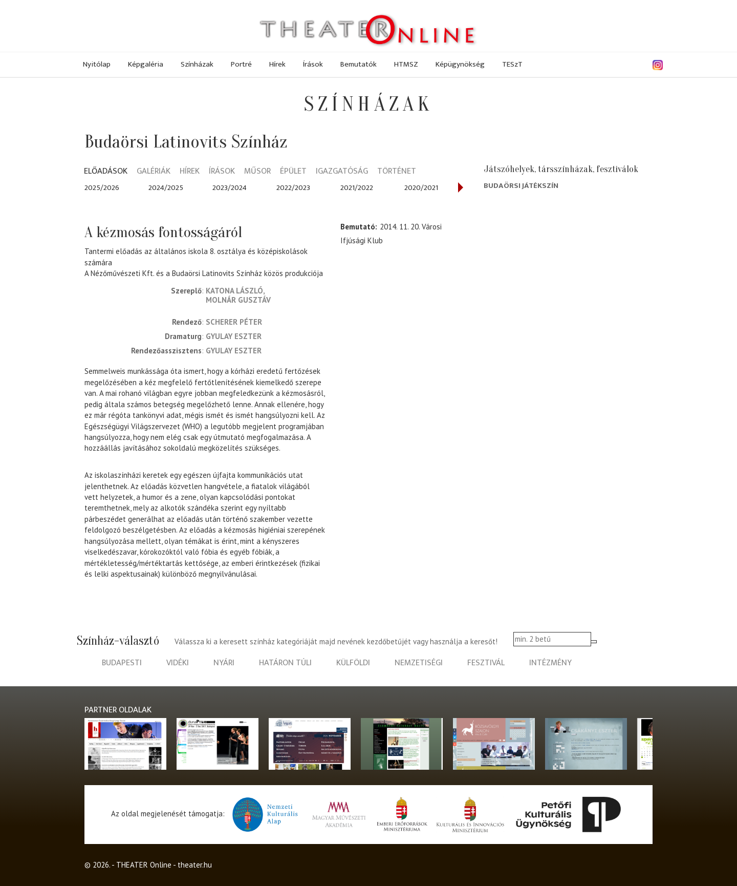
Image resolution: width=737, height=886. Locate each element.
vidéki (177, 663)
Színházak (197, 64)
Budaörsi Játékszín (521, 185)
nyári (223, 663)
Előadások (105, 171)
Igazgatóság (342, 171)
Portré (241, 64)
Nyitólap (97, 64)
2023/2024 (229, 187)
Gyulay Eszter (234, 336)
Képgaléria (145, 64)
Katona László (234, 291)
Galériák (153, 171)
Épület (293, 171)
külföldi (353, 663)
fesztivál (486, 663)
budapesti (122, 663)
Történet (396, 171)
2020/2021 (421, 187)
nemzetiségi (419, 663)
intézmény (550, 663)
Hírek (277, 64)
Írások (313, 64)
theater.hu (195, 865)
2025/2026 (101, 187)
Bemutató (357, 226)
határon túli (285, 663)
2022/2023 (293, 187)
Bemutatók (358, 64)
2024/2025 (165, 187)
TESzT (512, 64)
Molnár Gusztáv (238, 300)
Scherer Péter (234, 322)
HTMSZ (406, 64)
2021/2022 (356, 187)
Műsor (257, 171)
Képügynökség (460, 64)
